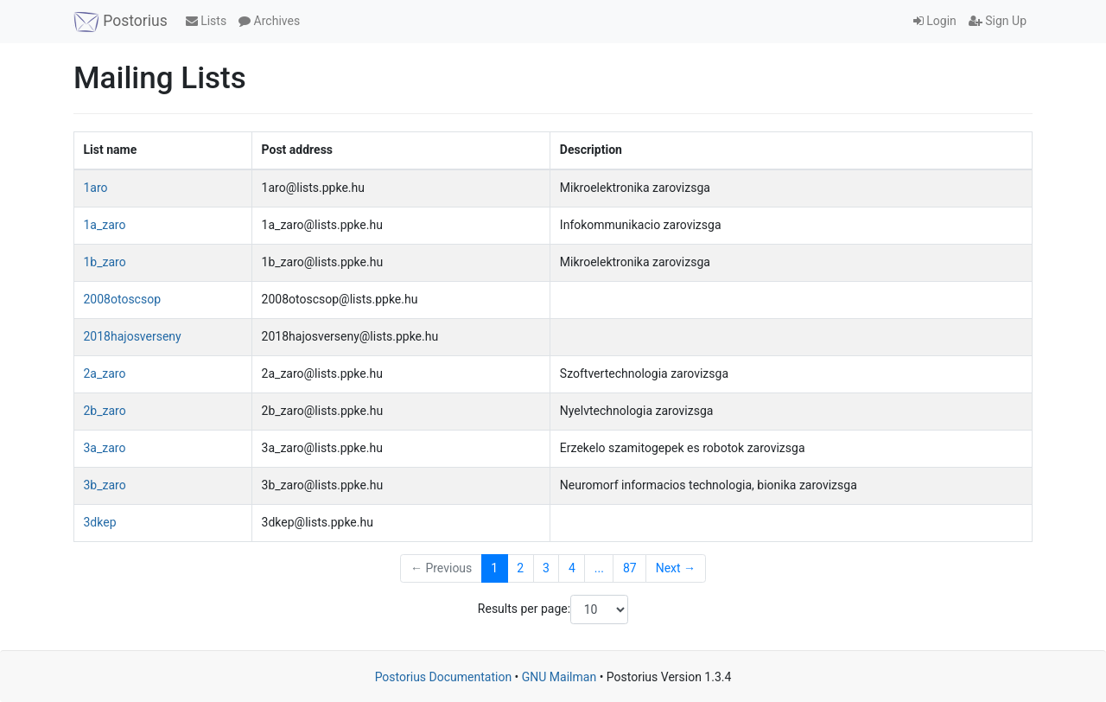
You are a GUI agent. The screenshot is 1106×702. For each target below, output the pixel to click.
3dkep (100, 522)
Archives (269, 21)
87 (630, 568)
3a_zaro (105, 448)
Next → (676, 568)
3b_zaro (105, 485)
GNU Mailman (559, 677)
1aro (96, 188)
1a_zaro (105, 225)
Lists (206, 21)
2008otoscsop (123, 299)
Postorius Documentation (443, 677)
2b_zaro (105, 411)
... (599, 568)
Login (935, 21)
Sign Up (998, 21)
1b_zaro (105, 262)
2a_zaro (105, 373)
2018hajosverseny (132, 336)
